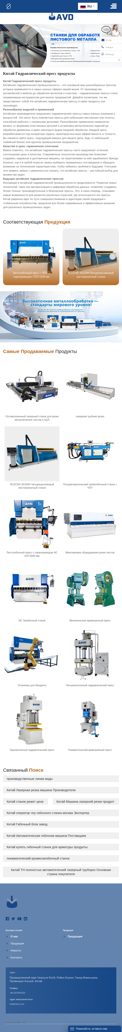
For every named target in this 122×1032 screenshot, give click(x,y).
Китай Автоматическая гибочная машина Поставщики (46, 835)
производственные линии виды (30, 779)
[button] (112, 256)
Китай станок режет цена (25, 801)
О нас (14, 936)
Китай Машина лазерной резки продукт (85, 801)
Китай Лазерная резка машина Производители (41, 790)
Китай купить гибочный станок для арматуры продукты (47, 847)
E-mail (106, 40)
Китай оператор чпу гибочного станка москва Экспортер (48, 813)
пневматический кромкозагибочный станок (38, 858)
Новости (15, 950)
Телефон (107, 47)
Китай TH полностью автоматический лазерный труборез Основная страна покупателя (61, 872)
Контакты (16, 957)
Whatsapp (108, 54)
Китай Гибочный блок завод (27, 824)
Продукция (17, 943)
